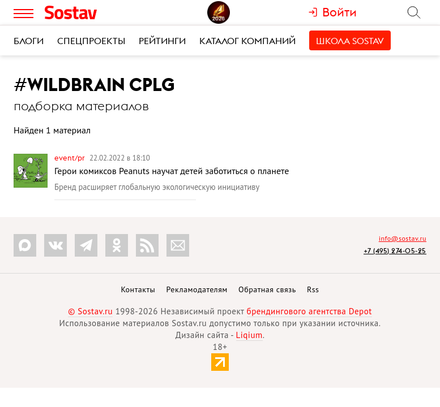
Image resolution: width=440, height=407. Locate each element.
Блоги (29, 40)
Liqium (249, 335)
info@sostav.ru (402, 238)
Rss (313, 289)
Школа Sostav (350, 40)
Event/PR (70, 157)
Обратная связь (267, 289)
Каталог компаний (247, 40)
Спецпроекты (91, 40)
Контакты (138, 289)
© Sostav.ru (90, 311)
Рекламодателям (196, 289)
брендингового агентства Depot (309, 311)
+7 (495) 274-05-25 (395, 250)
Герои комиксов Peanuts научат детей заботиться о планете (171, 170)
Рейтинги (162, 40)
